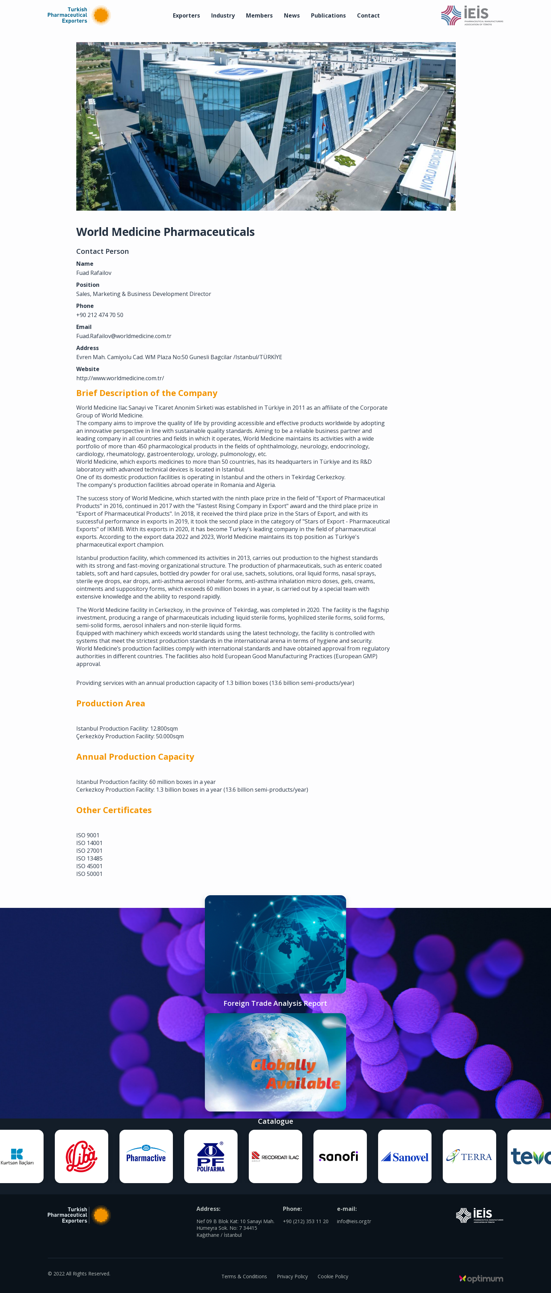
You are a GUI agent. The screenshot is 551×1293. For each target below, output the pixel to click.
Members (259, 15)
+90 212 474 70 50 (128, 309)
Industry (223, 15)
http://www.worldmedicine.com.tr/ (149, 380)
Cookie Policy (334, 1275)
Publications (328, 15)
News (292, 15)
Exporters (186, 15)
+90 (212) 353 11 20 (306, 1229)
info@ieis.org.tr (354, 1229)
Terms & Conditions (243, 1275)
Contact (368, 15)
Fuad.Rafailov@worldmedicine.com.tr (152, 330)
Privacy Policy (292, 1275)
